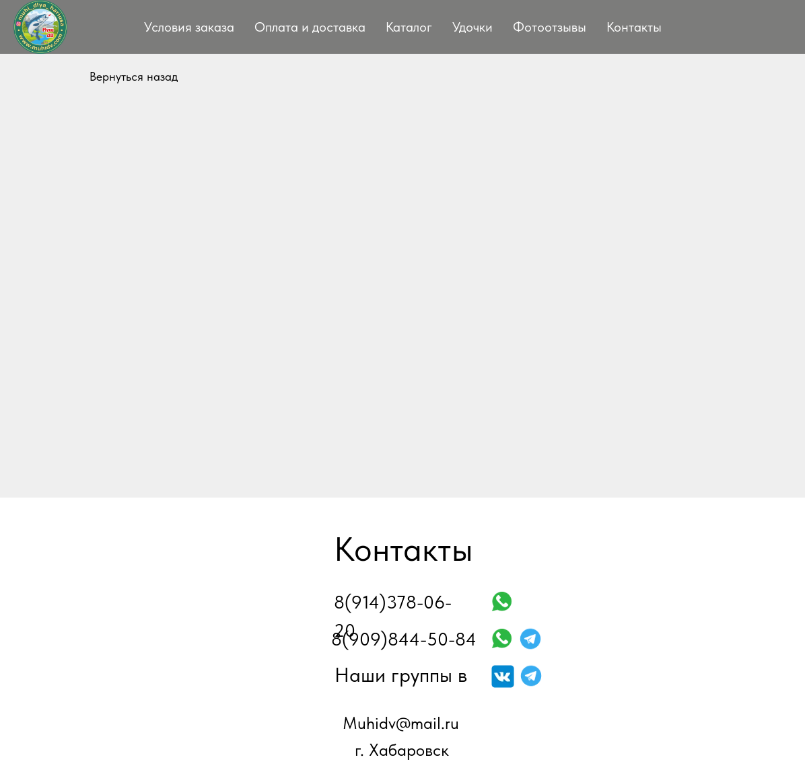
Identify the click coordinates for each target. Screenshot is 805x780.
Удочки (472, 27)
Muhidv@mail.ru (401, 723)
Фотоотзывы (549, 27)
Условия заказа (189, 27)
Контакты (634, 27)
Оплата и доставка (309, 27)
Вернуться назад (134, 76)
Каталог (409, 27)
